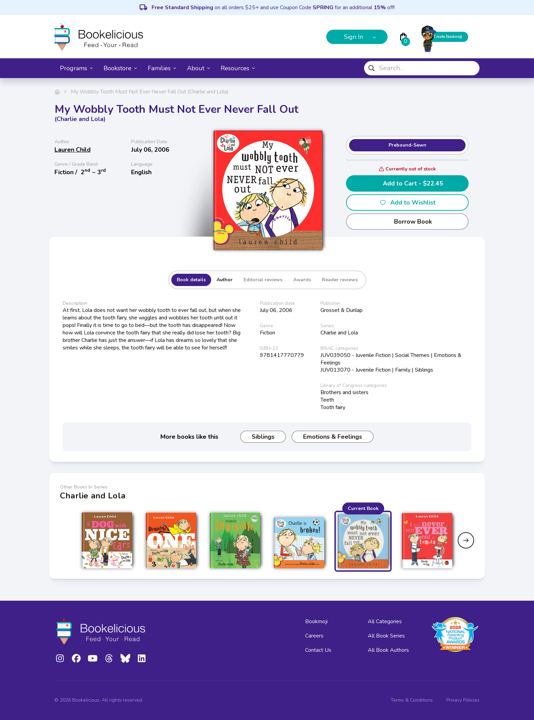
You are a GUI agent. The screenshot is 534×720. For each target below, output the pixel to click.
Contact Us (318, 650)
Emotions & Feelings (332, 437)
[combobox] (422, 68)
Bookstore (120, 68)
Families (162, 68)
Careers (314, 636)
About (198, 68)
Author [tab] (225, 279)
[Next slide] (466, 540)
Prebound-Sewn (407, 145)
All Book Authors (388, 650)
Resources (238, 68)
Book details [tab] (191, 279)
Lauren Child (72, 150)
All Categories (385, 621)
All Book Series (386, 636)
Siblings (263, 437)
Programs (76, 68)
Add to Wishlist (407, 202)
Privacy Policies (463, 700)
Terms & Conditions (412, 700)
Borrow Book (407, 221)
